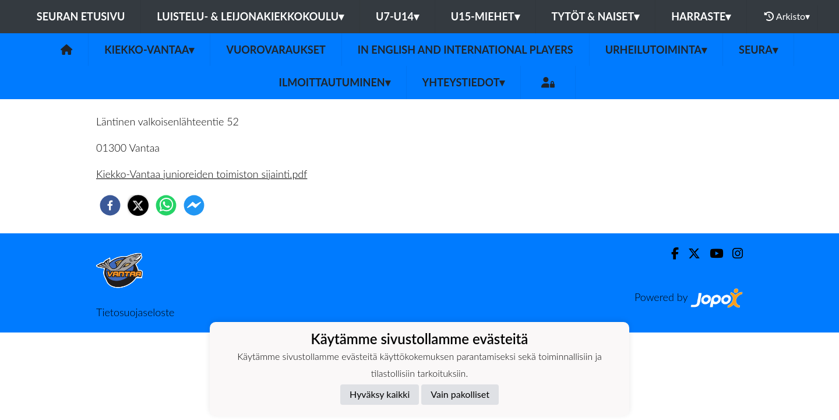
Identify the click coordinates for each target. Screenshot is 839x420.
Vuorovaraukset (275, 49)
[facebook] (110, 205)
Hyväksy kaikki (380, 394)
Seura (758, 49)
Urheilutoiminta (656, 49)
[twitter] (138, 205)
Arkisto (787, 16)
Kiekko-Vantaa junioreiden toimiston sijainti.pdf (201, 173)
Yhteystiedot (463, 82)
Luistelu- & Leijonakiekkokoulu (250, 16)
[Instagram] (733, 253)
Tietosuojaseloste (135, 312)
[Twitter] (689, 253)
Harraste (701, 16)
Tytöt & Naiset (596, 16)
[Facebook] (670, 253)
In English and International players (465, 49)
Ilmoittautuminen (334, 82)
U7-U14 (397, 16)
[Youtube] (711, 253)
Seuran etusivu (81, 16)
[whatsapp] (166, 205)
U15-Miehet (485, 16)
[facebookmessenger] (194, 205)
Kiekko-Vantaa (149, 49)
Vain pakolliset (460, 394)
